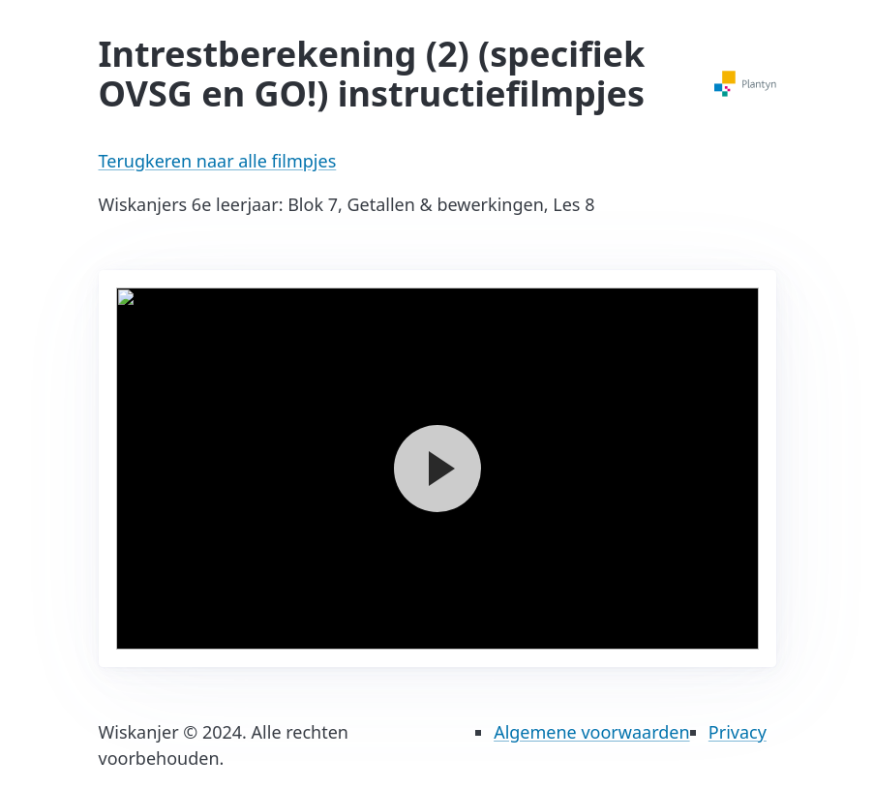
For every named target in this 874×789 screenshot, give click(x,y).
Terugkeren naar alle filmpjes (218, 160)
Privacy (737, 731)
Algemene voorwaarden (591, 731)
